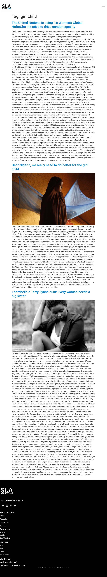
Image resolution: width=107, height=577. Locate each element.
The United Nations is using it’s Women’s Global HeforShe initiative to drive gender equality (47, 25)
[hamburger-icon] (103, 6)
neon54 (67, 575)
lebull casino (48, 575)
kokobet (40, 575)
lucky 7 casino (58, 575)
